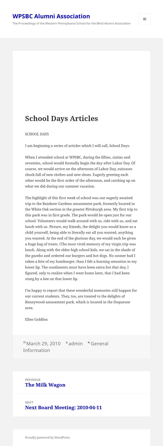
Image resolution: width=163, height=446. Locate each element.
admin (76, 343)
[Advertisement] (81, 88)
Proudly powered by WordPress (47, 437)
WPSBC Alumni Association (51, 16)
